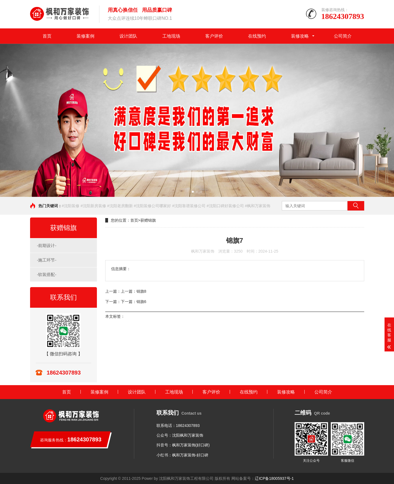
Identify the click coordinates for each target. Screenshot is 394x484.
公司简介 (343, 36)
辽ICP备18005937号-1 (274, 478)
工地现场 (171, 36)
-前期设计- (47, 245)
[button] (193, 192)
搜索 (355, 206)
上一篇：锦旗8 (133, 291)
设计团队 (128, 36)
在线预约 (257, 36)
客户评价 (214, 36)
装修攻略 (300, 36)
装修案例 (85, 36)
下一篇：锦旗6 (133, 301)
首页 (47, 36)
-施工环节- (47, 260)
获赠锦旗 (148, 220)
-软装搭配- (47, 274)
